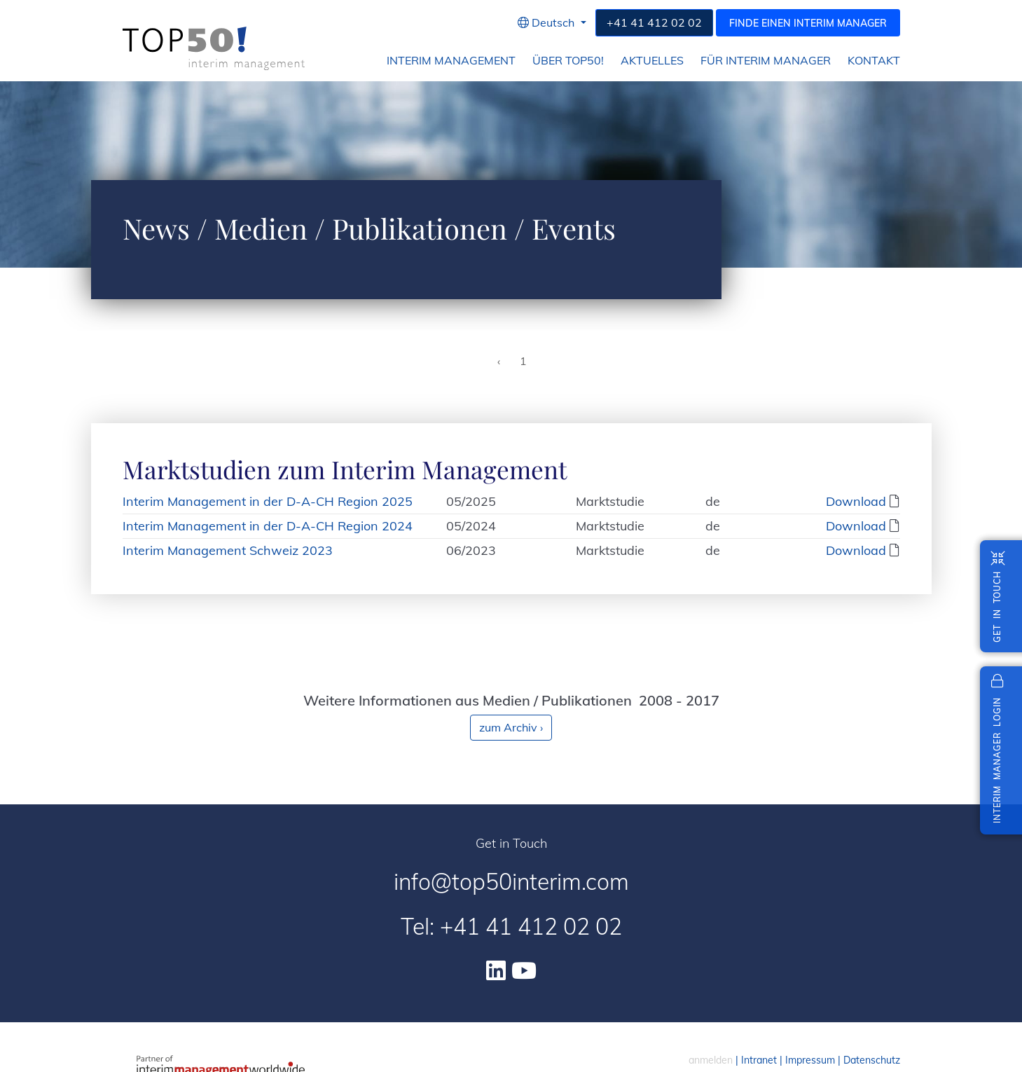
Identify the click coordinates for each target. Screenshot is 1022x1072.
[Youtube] (524, 970)
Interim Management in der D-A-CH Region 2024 (268, 526)
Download (856, 501)
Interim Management (451, 60)
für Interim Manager (765, 60)
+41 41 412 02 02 (654, 22)
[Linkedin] (496, 970)
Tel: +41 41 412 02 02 (511, 926)
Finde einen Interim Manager (808, 23)
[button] (552, 23)
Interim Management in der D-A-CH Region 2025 (268, 501)
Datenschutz (871, 1060)
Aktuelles (652, 60)
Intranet (759, 1060)
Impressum (810, 1060)
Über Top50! (568, 60)
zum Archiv (511, 727)
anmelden (711, 1060)
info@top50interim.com (511, 881)
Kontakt (874, 60)
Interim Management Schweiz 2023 (228, 550)
